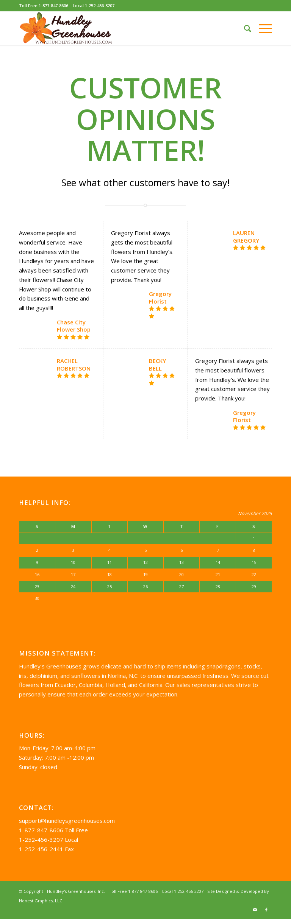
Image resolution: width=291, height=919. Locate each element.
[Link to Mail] (255, 909)
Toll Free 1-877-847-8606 (43, 5)
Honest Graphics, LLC (40, 900)
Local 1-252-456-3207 (93, 5)
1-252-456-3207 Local (48, 839)
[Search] (243, 28)
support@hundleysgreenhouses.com (67, 820)
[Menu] (261, 28)
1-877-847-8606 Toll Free (53, 830)
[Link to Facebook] (266, 909)
